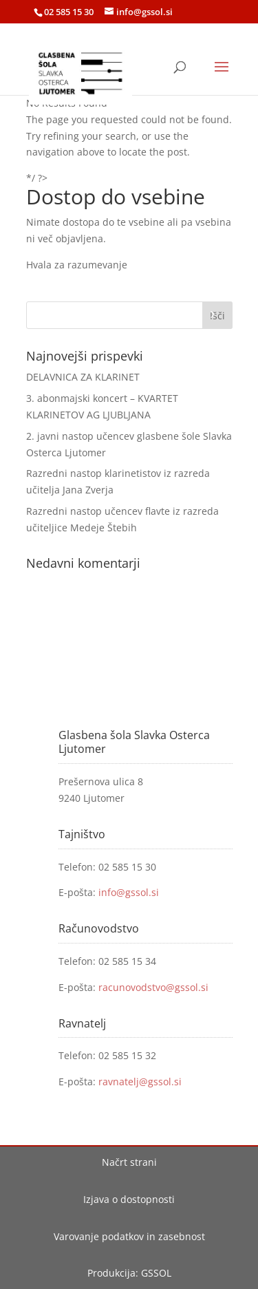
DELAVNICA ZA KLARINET (83, 376)
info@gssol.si (128, 892)
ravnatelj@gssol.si (140, 1081)
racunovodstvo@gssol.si (153, 987)
